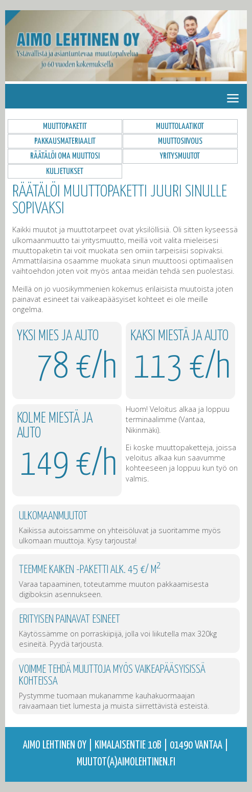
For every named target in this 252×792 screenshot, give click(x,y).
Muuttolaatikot (180, 126)
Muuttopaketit (65, 126)
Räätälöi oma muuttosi (65, 156)
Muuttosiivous (180, 141)
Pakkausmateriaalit (65, 141)
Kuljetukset (64, 171)
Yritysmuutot (180, 156)
